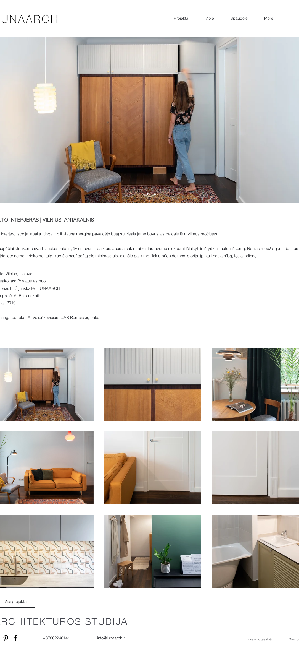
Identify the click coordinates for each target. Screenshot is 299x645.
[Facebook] (15, 638)
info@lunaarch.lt (111, 638)
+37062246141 (56, 638)
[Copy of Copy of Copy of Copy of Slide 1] (148, 194)
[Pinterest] (6, 638)
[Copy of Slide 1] (155, 194)
